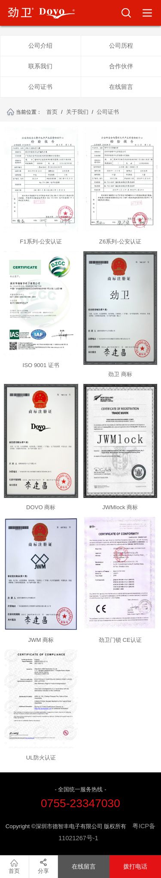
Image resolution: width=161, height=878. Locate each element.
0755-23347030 (80, 803)
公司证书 (40, 86)
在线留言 (121, 86)
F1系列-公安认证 (41, 241)
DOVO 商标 (41, 507)
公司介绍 (40, 45)
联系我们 (40, 66)
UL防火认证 (41, 757)
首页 (52, 112)
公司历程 (121, 45)
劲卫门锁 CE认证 (120, 640)
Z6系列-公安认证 (120, 241)
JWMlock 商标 (120, 507)
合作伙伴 (121, 66)
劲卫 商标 (120, 374)
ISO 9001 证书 (41, 365)
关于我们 (77, 112)
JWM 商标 (41, 640)
